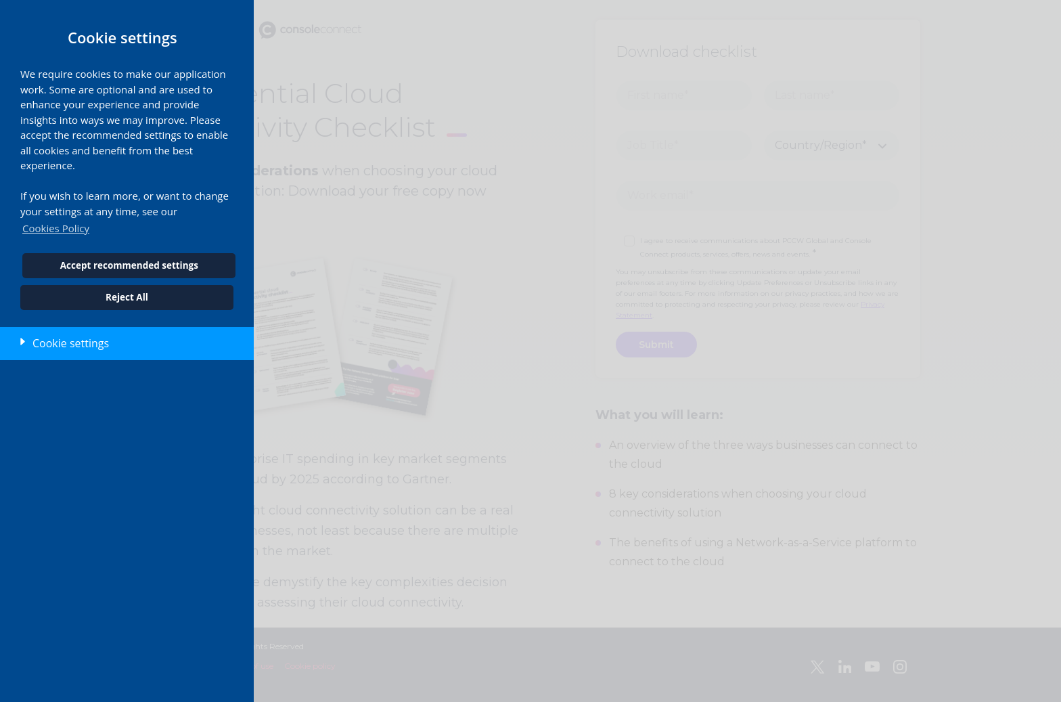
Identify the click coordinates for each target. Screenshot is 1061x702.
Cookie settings (70, 343)
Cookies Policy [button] (55, 228)
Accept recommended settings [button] (129, 265)
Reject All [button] (127, 297)
